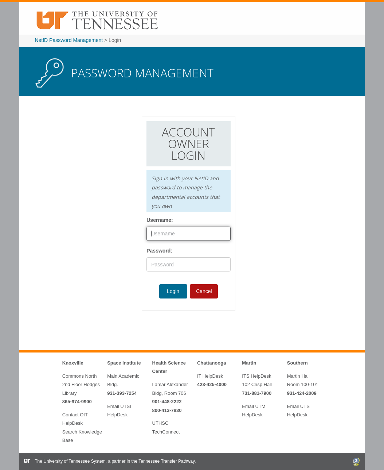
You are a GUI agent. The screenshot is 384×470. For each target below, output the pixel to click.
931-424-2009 (302, 393)
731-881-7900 (256, 393)
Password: (159, 251)
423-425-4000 (212, 384)
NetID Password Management (69, 40)
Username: (159, 220)
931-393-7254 (122, 393)
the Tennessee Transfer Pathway (163, 461)
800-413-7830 (167, 410)
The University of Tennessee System (70, 461)
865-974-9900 (77, 401)
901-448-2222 (167, 401)
